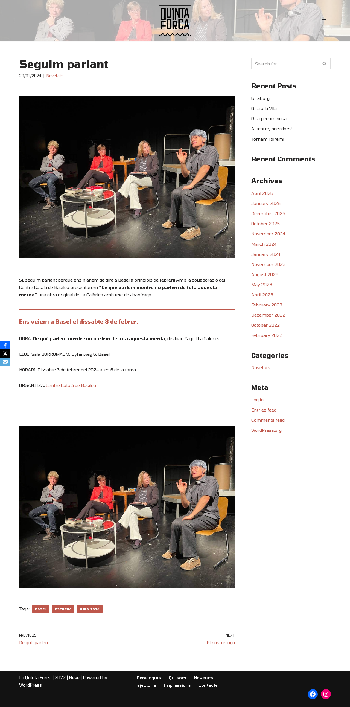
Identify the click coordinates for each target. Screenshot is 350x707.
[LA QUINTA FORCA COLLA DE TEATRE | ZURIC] (175, 20)
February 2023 (266, 305)
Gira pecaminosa (269, 118)
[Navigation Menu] (324, 20)
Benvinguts (149, 677)
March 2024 (263, 244)
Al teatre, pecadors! (271, 128)
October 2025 (265, 223)
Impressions (177, 685)
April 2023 (262, 295)
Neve (74, 677)
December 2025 (268, 213)
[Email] (5, 362)
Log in (257, 400)
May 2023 (261, 284)
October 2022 (265, 325)
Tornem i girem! (267, 138)
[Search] (285, 63)
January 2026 (266, 203)
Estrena (63, 609)
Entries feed (263, 410)
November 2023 (268, 264)
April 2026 (262, 193)
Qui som (177, 677)
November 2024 (268, 234)
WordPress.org (266, 430)
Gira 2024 (90, 609)
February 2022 (266, 335)
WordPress (30, 685)
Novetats (54, 75)
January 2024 (265, 254)
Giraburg (260, 98)
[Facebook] (5, 345)
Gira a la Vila (264, 108)
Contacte (208, 685)
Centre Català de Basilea (71, 385)
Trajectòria (144, 685)
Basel (41, 609)
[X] (5, 353)
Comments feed (268, 420)
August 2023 (264, 274)
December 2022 (268, 315)
